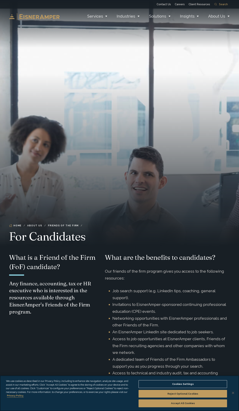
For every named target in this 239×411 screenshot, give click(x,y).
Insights (187, 16)
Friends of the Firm (63, 225)
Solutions (157, 16)
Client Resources (199, 4)
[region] (119, 393)
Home (15, 225)
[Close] (233, 393)
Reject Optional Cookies (182, 393)
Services (95, 16)
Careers (180, 4)
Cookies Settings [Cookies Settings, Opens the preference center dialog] (183, 384)
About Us (216, 16)
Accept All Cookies (183, 403)
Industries (126, 16)
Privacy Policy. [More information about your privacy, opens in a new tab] (15, 395)
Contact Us (164, 4)
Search (221, 4)
